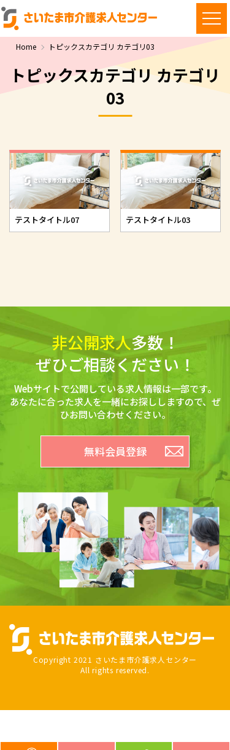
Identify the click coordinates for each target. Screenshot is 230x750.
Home (26, 47)
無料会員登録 (115, 451)
